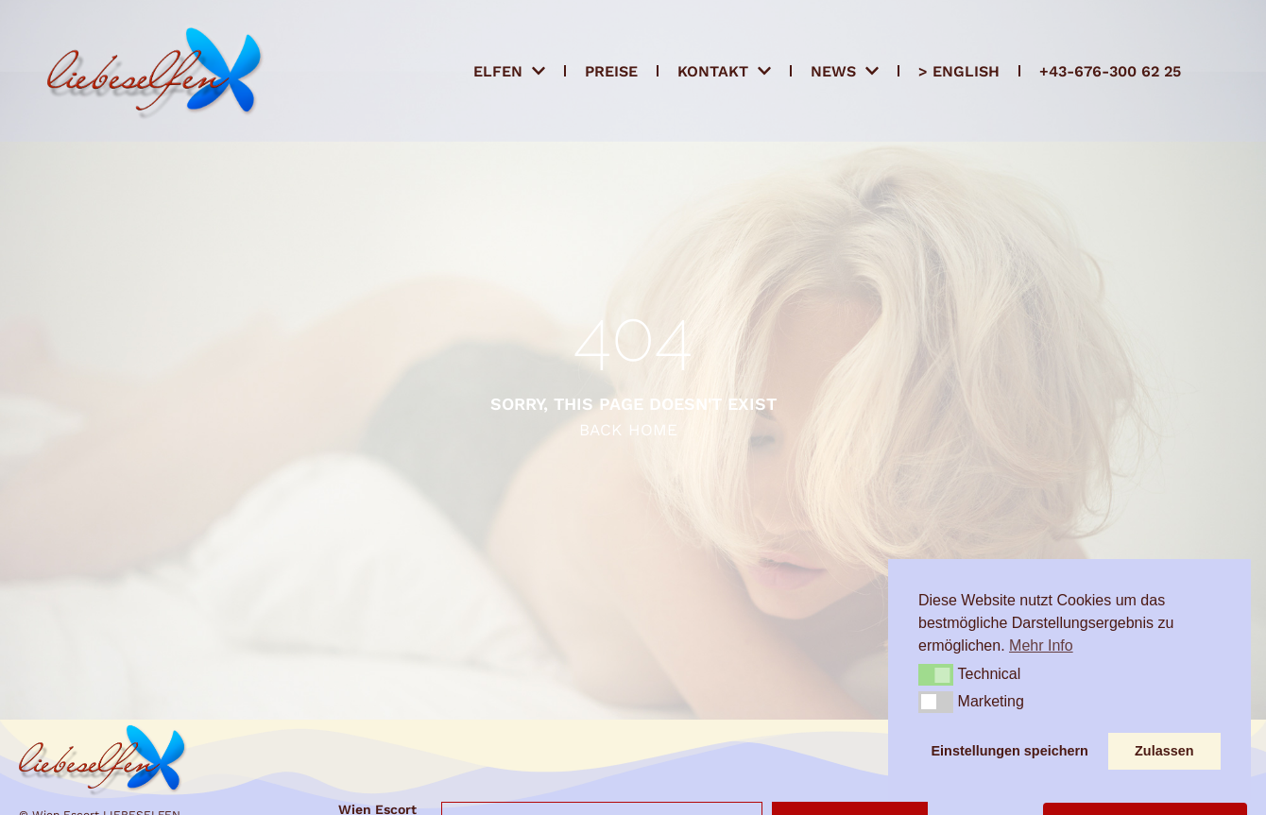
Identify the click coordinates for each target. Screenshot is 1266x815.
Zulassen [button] (1164, 750)
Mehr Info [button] (1041, 645)
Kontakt (724, 70)
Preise (611, 71)
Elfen (509, 70)
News (845, 70)
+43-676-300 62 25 (1110, 71)
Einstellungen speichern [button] (1010, 750)
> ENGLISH (959, 71)
